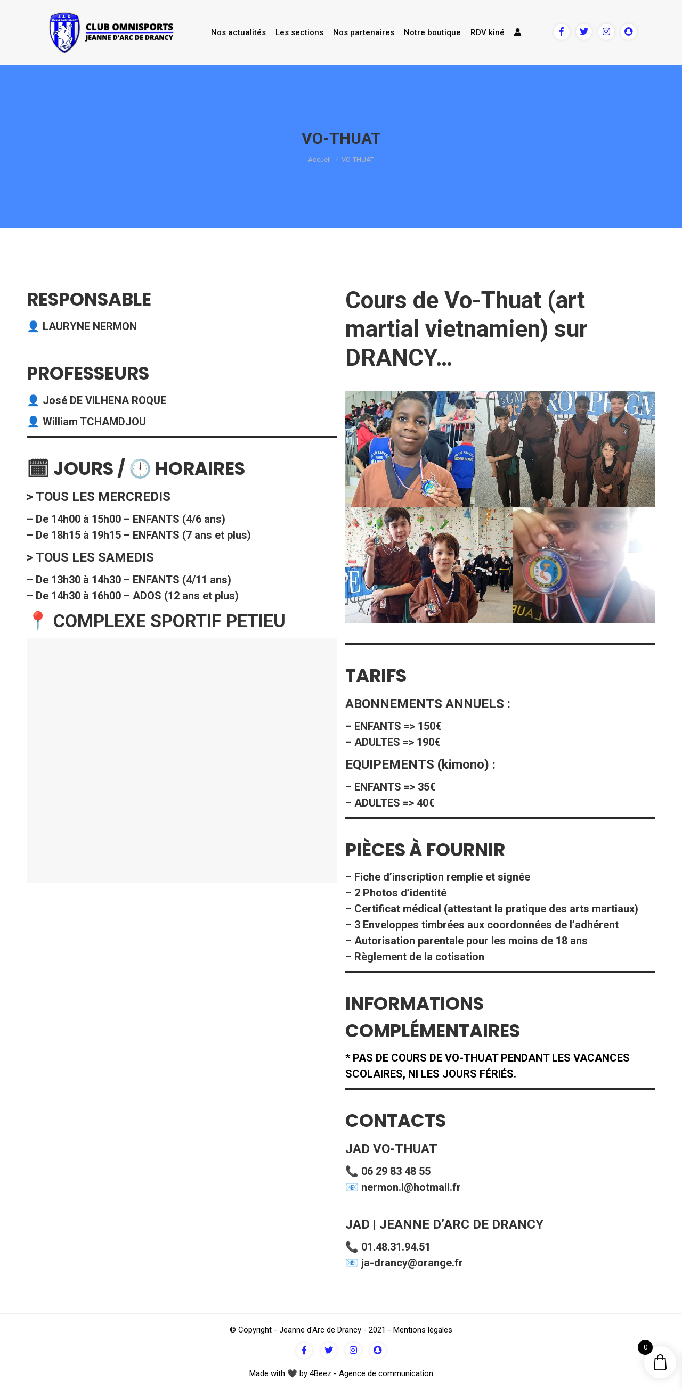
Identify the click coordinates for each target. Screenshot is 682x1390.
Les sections (299, 32)
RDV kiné (487, 32)
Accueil (319, 159)
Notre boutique (432, 32)
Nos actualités (238, 32)
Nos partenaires (363, 32)
